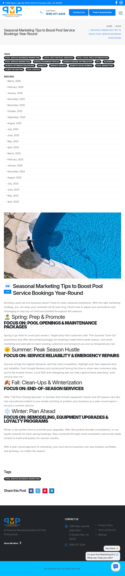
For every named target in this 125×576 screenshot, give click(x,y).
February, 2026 (15, 87)
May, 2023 (13, 195)
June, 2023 (13, 189)
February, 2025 (15, 159)
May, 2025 (12, 141)
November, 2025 (16, 105)
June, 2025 (13, 135)
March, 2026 (14, 81)
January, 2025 (14, 165)
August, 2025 (14, 123)
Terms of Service (107, 530)
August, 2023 (14, 177)
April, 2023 (13, 201)
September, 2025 (16, 117)
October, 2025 (14, 111)
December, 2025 (16, 99)
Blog (118, 26)
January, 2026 (14, 93)
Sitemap (102, 534)
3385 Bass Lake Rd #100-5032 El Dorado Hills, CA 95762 (33, 3)
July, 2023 (12, 183)
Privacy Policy (105, 525)
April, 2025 (13, 147)
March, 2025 (14, 153)
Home (109, 26)
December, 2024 (16, 171)
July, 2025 (12, 129)
